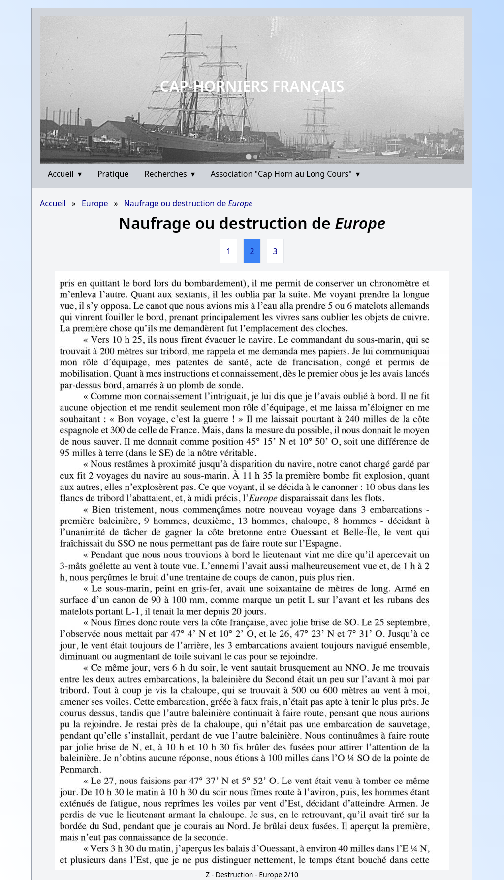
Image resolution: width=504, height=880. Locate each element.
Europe (95, 203)
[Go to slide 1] (248, 156)
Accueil (65, 173)
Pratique (113, 173)
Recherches (170, 173)
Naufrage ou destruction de (188, 203)
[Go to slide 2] (255, 157)
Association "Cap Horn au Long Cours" (285, 173)
